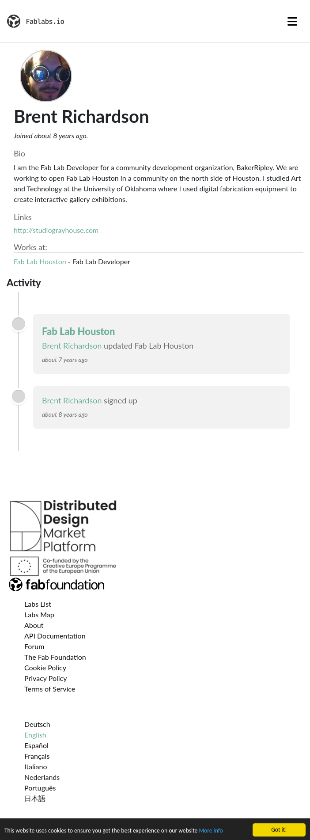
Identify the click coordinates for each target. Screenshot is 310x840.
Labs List (37, 604)
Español (36, 745)
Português (40, 787)
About (34, 625)
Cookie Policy (45, 667)
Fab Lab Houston (40, 261)
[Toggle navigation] (292, 21)
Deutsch (37, 724)
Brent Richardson (72, 345)
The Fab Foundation (55, 657)
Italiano (35, 766)
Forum (34, 646)
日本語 (34, 798)
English (35, 734)
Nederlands (42, 777)
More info (211, 835)
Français (36, 756)
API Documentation (55, 635)
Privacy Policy (45, 678)
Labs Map (39, 614)
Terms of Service (49, 688)
